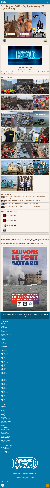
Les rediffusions (4, 440)
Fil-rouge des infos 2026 (9, 214)
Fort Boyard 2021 (4, 356)
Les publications (4, 450)
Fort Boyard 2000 (4, 387)
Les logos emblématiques (6, 336)
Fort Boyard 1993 (4, 397)
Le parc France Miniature (5, 435)
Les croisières (3, 415)
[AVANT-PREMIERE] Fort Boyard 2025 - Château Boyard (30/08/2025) (22, 203)
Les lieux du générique (5, 423)
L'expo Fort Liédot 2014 (5, 419)
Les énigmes (3, 430)
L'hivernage (3, 412)
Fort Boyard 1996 (4, 393)
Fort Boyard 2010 (4, 371)
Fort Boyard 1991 (4, 400)
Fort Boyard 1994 (4, 395)
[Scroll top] (47, 485)
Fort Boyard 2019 (4, 359)
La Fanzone (5, 427)
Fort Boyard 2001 (4, 386)
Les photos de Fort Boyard (6, 451)
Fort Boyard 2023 (4, 353)
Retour (25, 40)
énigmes (34, 241)
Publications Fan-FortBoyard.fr (36, 71)
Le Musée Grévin (4, 438)
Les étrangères (4, 345)
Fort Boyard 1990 (4, 401)
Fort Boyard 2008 (4, 374)
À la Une (15, 473)
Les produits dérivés (5, 428)
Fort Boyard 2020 (4, 358)
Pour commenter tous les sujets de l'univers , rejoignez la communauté (25, 315)
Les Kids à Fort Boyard (5, 432)
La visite (2, 413)
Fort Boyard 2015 (4, 364)
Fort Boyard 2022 (4, 355)
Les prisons (3, 324)
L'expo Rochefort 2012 (5, 417)
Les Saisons (5, 348)
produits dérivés (4, 241)
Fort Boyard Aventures (5, 439)
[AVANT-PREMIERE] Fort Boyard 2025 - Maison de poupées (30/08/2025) (23, 206)
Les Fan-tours (3, 442)
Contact (19, 473)
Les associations (4, 344)
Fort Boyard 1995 (4, 394)
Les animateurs (4, 326)
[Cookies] (2, 485)
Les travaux (3, 409)
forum (2, 242)
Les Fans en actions (4, 434)
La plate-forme (4, 411)
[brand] (3, 2)
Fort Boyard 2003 (4, 383)
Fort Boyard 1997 (4, 391)
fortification (21, 238)
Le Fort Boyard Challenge (6, 420)
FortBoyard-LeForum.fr (17, 71)
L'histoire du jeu (4, 330)
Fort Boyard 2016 (4, 363)
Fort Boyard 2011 (4, 370)
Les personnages (4, 328)
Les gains (2, 341)
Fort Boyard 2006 (4, 379)
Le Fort (3, 404)
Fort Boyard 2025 (4, 351)
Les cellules (3, 337)
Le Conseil (3, 325)
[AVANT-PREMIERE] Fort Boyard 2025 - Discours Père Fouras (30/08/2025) (23, 200)
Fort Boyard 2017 (4, 362)
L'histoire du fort (4, 407)
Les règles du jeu (4, 332)
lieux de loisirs (15, 241)
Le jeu (2, 329)
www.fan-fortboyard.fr (36, 475)
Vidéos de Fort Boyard (9, 73)
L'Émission (4, 321)
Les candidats (3, 342)
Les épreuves (3, 322)
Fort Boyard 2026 (4, 349)
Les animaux (3, 338)
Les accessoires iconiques (6, 333)
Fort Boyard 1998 (4, 390)
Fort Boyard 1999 (4, 389)
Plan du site (25, 473)
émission (17, 240)
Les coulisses (3, 334)
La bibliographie (4, 416)
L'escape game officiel (5, 436)
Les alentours (3, 424)
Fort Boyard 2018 (4, 360)
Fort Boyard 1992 (4, 398)
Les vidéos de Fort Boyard (6, 453)
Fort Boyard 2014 (4, 366)
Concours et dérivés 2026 (9, 224)
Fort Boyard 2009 (4, 372)
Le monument (3, 405)
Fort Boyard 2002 (4, 385)
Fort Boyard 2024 (4, 352)
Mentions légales (33, 473)
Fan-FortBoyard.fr (25, 71)
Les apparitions (4, 421)
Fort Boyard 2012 (4, 368)
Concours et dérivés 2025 (9, 229)
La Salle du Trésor (4, 340)
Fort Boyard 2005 (4, 381)
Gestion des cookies (25, 486)
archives (39, 238)
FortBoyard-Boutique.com (6, 71)
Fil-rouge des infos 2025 (9, 219)
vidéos (46, 241)
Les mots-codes (4, 431)
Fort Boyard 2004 (4, 382)
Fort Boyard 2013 (4, 367)
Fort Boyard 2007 (4, 378)
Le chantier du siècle (5, 408)
